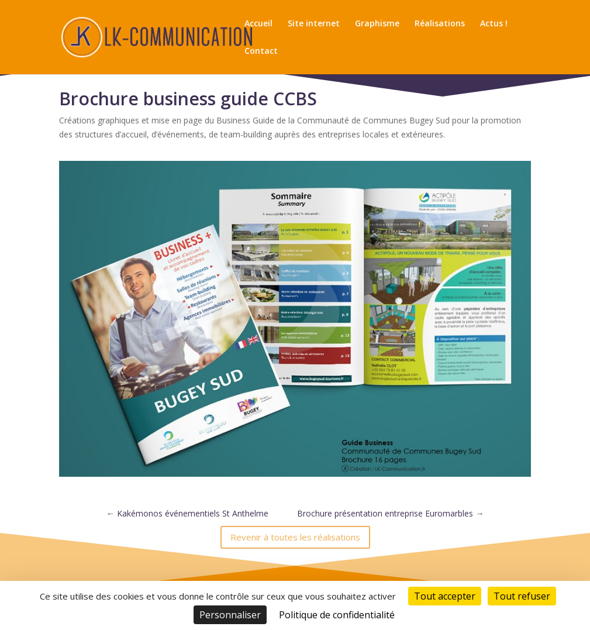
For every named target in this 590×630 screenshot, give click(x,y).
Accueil (258, 24)
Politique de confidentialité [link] (337, 614)
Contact (261, 51)
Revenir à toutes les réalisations (295, 537)
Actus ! (494, 24)
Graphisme (377, 24)
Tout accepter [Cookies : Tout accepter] (444, 596)
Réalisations (440, 24)
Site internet (314, 24)
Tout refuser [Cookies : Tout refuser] (522, 596)
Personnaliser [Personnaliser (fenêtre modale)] (230, 614)
